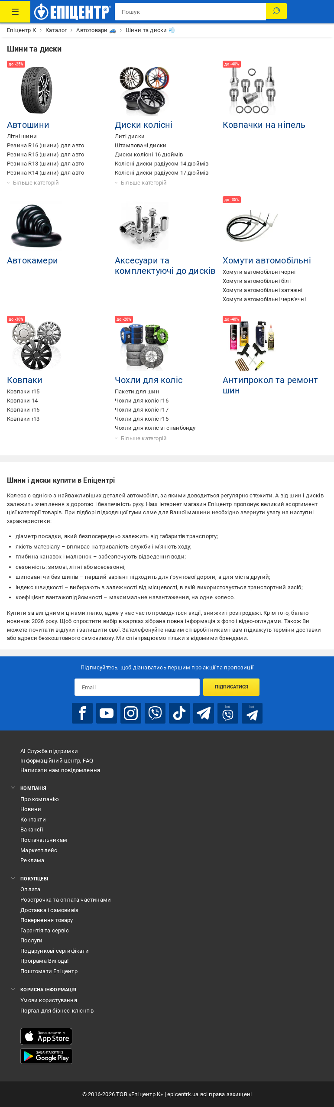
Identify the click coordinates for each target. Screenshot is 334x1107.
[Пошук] (276, 11)
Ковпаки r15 (23, 391)
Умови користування (48, 1000)
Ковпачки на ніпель (264, 125)
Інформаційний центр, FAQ (56, 760)
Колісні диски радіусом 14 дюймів (161, 163)
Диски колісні (144, 125)
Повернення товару (46, 920)
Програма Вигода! (44, 961)
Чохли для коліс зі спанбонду (155, 428)
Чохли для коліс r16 (142, 400)
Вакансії (31, 829)
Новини (30, 809)
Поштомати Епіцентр (49, 971)
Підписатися (231, 687)
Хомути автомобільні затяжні (262, 290)
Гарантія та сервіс (44, 930)
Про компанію (39, 799)
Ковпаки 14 (22, 400)
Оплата (30, 889)
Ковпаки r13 (23, 419)
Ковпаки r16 (23, 409)
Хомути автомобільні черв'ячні (264, 299)
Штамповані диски (140, 145)
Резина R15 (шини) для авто (45, 154)
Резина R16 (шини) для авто (45, 145)
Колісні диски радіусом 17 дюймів (161, 172)
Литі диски (130, 136)
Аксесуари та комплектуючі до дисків (165, 265)
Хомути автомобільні (267, 260)
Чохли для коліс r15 (142, 419)
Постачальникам (43, 840)
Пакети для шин (137, 391)
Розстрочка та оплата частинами (65, 899)
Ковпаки (24, 380)
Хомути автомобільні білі (257, 281)
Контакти (33, 819)
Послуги (31, 940)
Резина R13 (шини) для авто (45, 163)
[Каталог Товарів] (15, 11)
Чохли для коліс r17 (142, 409)
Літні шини (22, 136)
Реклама (32, 860)
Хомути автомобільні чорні (259, 272)
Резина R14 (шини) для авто (45, 172)
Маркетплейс (38, 850)
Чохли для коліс (148, 380)
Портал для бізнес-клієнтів (57, 1010)
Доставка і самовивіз (49, 910)
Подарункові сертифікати (54, 951)
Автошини (28, 125)
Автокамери (32, 260)
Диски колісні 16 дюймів (149, 154)
